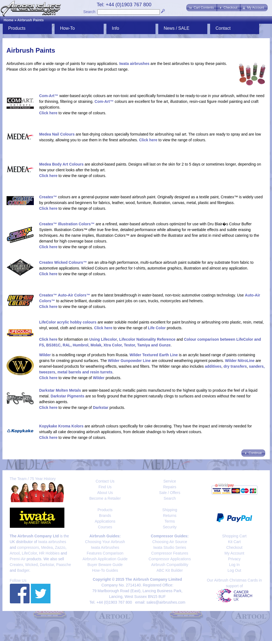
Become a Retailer (105, 498)
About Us (105, 492)
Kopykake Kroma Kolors (61, 426)
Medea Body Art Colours (61, 164)
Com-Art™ (48, 96)
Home (8, 20)
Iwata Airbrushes (105, 547)
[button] (201, 7)
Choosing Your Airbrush (105, 542)
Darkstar (100, 407)
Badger (23, 570)
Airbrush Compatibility (169, 564)
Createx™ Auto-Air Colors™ (64, 295)
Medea (47, 547)
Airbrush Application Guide (105, 559)
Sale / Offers (169, 492)
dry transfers (235, 366)
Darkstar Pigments (68, 396)
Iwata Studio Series (169, 547)
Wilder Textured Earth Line (154, 355)
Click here (48, 113)
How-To (67, 28)
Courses (105, 527)
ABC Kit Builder (170, 570)
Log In (234, 564)
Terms (170, 521)
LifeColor (29, 553)
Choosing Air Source (169, 542)
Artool (15, 553)
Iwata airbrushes (134, 63)
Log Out (234, 570)
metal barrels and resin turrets (84, 372)
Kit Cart (234, 542)
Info (115, 28)
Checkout (234, 547)
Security (170, 527)
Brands (105, 515)
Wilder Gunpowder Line (129, 360)
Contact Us (104, 481)
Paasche (63, 564)
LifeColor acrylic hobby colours (68, 322)
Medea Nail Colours (57, 134)
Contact (223, 28)
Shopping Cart (234, 536)
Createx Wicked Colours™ (63, 262)
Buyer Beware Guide (104, 564)
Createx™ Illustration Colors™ (67, 224)
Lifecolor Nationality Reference (147, 339)
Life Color (157, 328)
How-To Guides (105, 570)
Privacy (234, 559)
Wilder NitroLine (240, 360)
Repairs (169, 487)
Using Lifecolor (103, 339)
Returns (169, 515)
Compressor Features (169, 553)
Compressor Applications (170, 559)
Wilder (45, 355)
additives (213, 366)
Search (89, 12)
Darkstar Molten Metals (60, 390)
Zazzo (60, 547)
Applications (105, 521)
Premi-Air (18, 559)
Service (169, 481)
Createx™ (48, 197)
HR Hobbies (49, 553)
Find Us (105, 487)
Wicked (31, 564)
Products (16, 28)
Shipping (169, 510)
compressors (28, 547)
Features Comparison (105, 553)
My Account (234, 553)
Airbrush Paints (30, 20)
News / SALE (176, 28)
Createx (16, 564)
